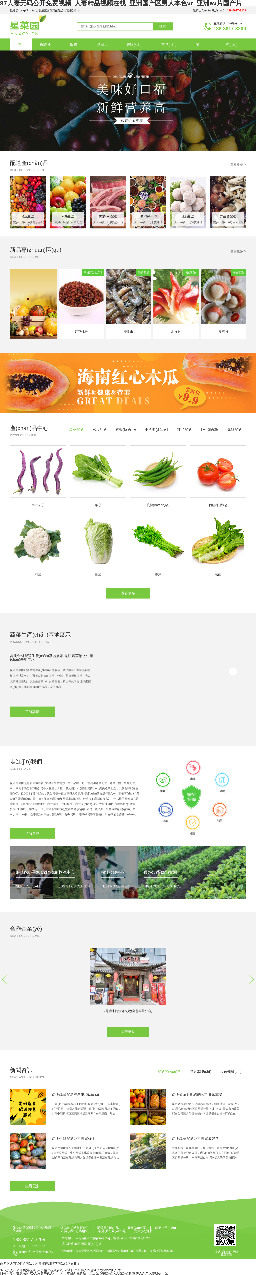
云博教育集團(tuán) (162, 1250)
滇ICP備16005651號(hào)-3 (81, 1244)
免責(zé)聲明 (143, 1231)
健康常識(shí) (200, 1072)
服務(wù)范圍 (136, 1228)
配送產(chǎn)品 (29, 163)
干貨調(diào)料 (156, 430)
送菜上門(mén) (165, 1228)
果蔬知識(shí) (231, 1072)
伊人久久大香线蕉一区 (152, 1273)
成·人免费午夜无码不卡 (46, 1273)
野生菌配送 (209, 430)
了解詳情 (32, 712)
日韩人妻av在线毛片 (14, 1273)
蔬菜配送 (76, 430)
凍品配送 (184, 430)
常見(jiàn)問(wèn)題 (112, 1231)
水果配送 (99, 430)
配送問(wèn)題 (169, 1072)
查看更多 (128, 593)
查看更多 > (238, 164)
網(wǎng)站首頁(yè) (74, 1228)
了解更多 (32, 833)
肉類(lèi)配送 (126, 430)
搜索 (162, 26)
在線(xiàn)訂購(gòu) (75, 1231)
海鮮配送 (234, 430)
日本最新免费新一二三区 (81, 1273)
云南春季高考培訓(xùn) (90, 1250)
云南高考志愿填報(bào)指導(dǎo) (127, 1250)
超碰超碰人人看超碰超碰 (117, 1273)
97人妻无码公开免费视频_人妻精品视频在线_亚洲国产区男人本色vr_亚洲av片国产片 (60, 1270)
